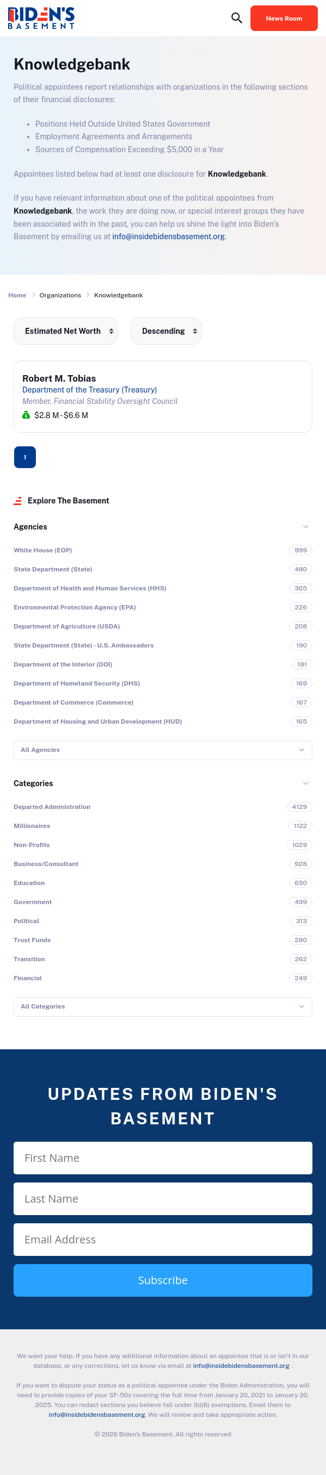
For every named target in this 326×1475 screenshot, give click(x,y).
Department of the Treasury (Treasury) (89, 389)
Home (17, 295)
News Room (284, 18)
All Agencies (40, 750)
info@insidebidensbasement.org (168, 236)
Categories (33, 783)
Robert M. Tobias (59, 378)
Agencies (30, 526)
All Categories (43, 1006)
